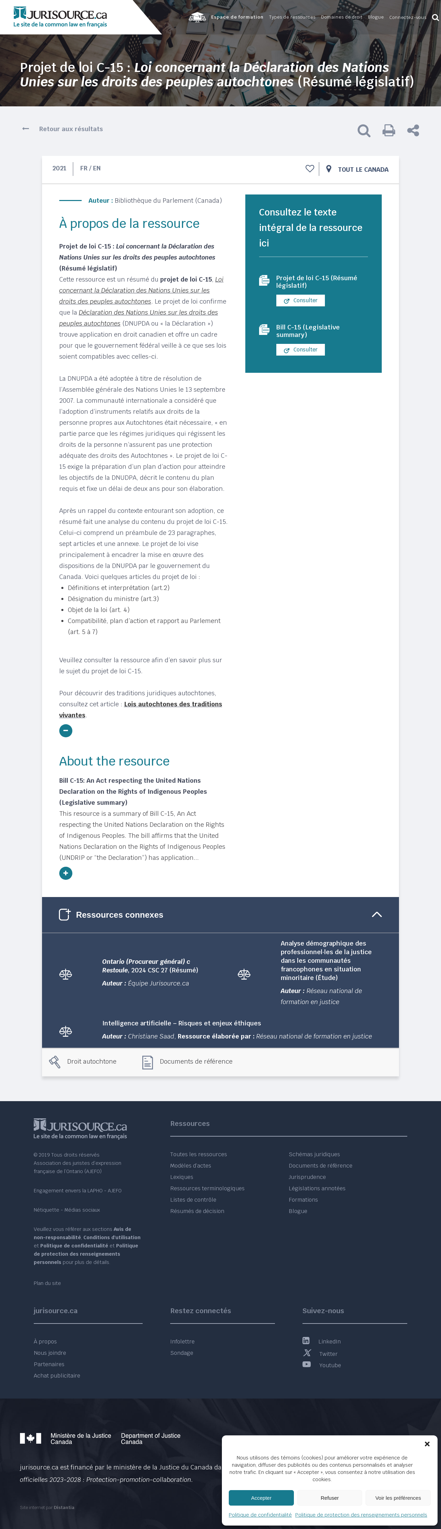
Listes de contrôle (193, 1199)
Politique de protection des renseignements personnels (361, 1515)
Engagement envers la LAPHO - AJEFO (78, 1191)
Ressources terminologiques (207, 1188)
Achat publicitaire (57, 1375)
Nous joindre (50, 1353)
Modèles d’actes (190, 1165)
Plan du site (47, 1283)
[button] (427, 1444)
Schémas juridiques (314, 1154)
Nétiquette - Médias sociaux (67, 1210)
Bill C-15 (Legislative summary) (309, 333)
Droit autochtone (91, 1061)
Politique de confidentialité (260, 1515)
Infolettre (182, 1341)
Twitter (320, 1354)
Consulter (301, 302)
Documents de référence (196, 1061)
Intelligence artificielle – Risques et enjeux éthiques (181, 1023)
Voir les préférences (398, 1498)
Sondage (181, 1353)
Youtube (321, 1365)
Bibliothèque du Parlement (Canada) (168, 200)
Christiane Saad (151, 1036)
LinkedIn (321, 1341)
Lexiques (181, 1177)
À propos (45, 1341)
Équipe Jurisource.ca (158, 983)
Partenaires (49, 1364)
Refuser (330, 1498)
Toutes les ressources (198, 1154)
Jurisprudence (307, 1177)
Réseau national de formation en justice (314, 1036)
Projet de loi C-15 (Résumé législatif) (320, 282)
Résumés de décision (197, 1211)
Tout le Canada (363, 169)
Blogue (298, 1211)
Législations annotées (317, 1188)
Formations (303, 1199)
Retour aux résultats (71, 129)
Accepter (261, 1498)
